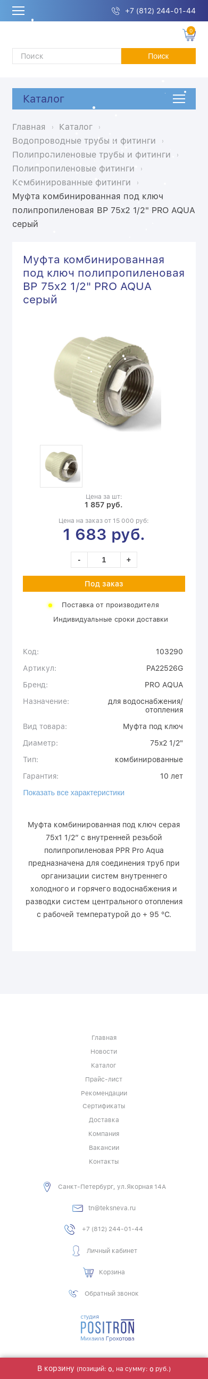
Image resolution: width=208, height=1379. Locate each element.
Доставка (104, 1120)
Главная (104, 1037)
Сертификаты (103, 1106)
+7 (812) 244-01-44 (160, 10)
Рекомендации (104, 1093)
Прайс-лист (103, 1079)
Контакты (104, 1161)
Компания (103, 1134)
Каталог (43, 98)
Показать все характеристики (73, 792)
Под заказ (104, 583)
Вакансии (104, 1147)
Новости (103, 1051)
